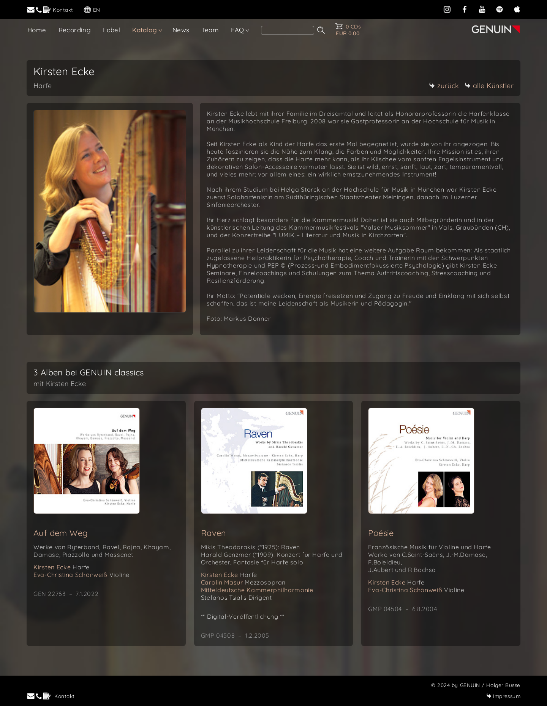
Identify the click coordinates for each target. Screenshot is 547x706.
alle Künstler (489, 85)
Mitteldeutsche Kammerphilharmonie (257, 590)
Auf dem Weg (60, 533)
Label (111, 30)
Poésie (381, 533)
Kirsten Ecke (61, 567)
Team (210, 30)
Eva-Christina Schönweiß (81, 574)
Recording (74, 30)
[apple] (517, 8)
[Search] (287, 30)
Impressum (503, 696)
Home (36, 30)
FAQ (237, 30)
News (181, 30)
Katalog (144, 30)
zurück (444, 85)
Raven (213, 533)
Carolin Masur (243, 582)
